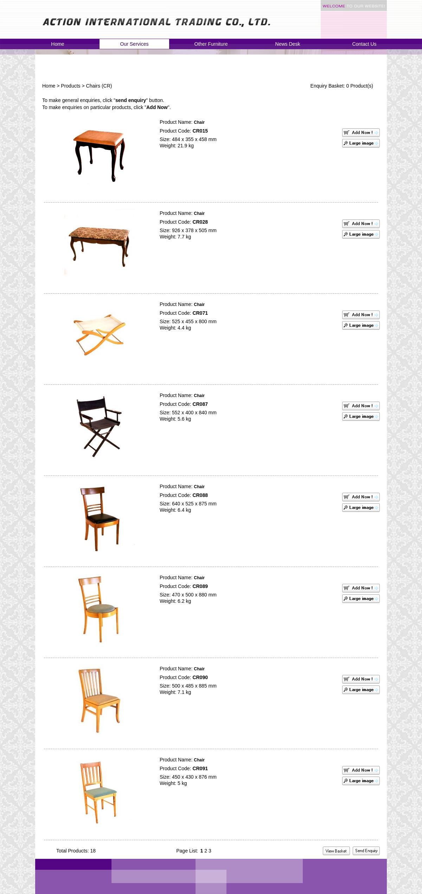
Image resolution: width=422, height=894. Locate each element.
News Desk (287, 44)
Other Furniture (211, 44)
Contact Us (364, 44)
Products (70, 86)
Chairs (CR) (99, 86)
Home (57, 44)
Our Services (134, 44)
